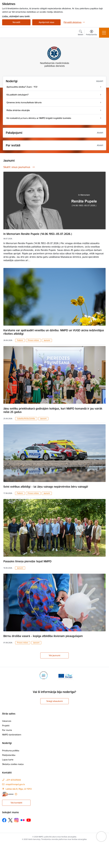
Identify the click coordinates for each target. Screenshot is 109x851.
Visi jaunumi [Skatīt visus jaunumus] (54, 655)
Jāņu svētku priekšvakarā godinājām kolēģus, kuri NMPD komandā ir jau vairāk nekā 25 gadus (52, 410)
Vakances (6, 721)
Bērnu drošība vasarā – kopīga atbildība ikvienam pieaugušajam (43, 636)
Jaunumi (47, 340)
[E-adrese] (7, 794)
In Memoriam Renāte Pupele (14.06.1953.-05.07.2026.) (37, 234)
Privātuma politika (10, 750)
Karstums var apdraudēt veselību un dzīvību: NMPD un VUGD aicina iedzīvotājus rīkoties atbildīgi (53, 332)
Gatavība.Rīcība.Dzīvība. (26, 418)
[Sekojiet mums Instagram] (16, 820)
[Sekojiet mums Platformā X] (10, 820)
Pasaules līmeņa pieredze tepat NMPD (27, 561)
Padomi (20, 340)
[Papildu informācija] (16, 794)
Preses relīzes (33, 340)
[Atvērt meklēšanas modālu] (80, 33)
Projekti (5, 725)
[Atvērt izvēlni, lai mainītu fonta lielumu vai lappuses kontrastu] (91, 33)
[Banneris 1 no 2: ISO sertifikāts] (43, 676)
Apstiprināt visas (46, 22)
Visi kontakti (16, 802)
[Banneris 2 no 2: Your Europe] (65, 676)
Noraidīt (16, 22)
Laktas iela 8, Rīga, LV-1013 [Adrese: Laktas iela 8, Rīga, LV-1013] (19, 789)
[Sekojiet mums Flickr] (22, 820)
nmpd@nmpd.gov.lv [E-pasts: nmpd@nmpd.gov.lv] (15, 784)
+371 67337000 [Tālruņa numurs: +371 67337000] (13, 780)
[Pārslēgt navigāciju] (104, 33)
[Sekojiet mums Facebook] (4, 820)
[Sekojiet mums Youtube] (29, 820)
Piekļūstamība (8, 755)
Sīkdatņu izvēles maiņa (13, 764)
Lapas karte (7, 759)
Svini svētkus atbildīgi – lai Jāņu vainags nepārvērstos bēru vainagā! (45, 486)
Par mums (7, 730)
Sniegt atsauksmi (54, 701)
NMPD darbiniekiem (11, 734)
